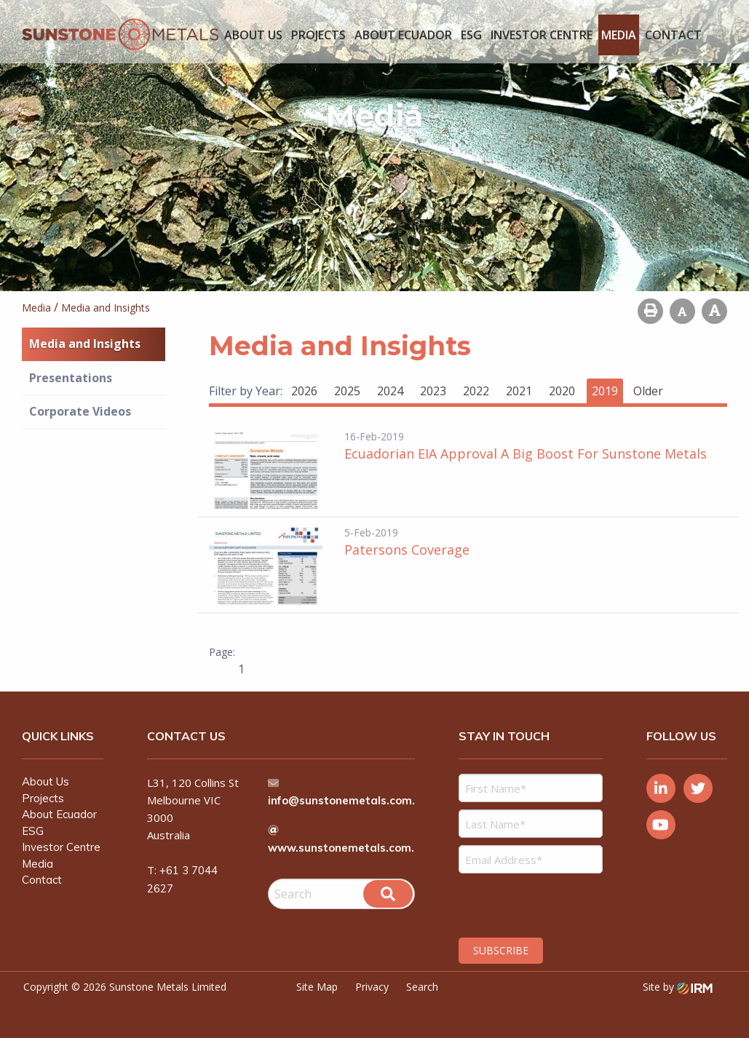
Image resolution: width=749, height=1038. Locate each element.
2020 (562, 391)
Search (422, 987)
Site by (678, 987)
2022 (476, 391)
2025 (347, 391)
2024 (390, 391)
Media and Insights (84, 344)
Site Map (317, 987)
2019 (605, 391)
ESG (471, 35)
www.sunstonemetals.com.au (348, 848)
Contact (673, 35)
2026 (304, 391)
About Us (253, 35)
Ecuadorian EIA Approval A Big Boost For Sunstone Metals (525, 453)
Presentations (70, 378)
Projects (318, 35)
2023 (433, 391)
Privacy (372, 987)
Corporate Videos (80, 411)
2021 (519, 391)
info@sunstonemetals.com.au (348, 800)
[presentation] (547, 903)
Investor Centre (542, 35)
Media (618, 35)
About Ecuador (403, 35)
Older (648, 391)
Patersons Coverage (406, 549)
